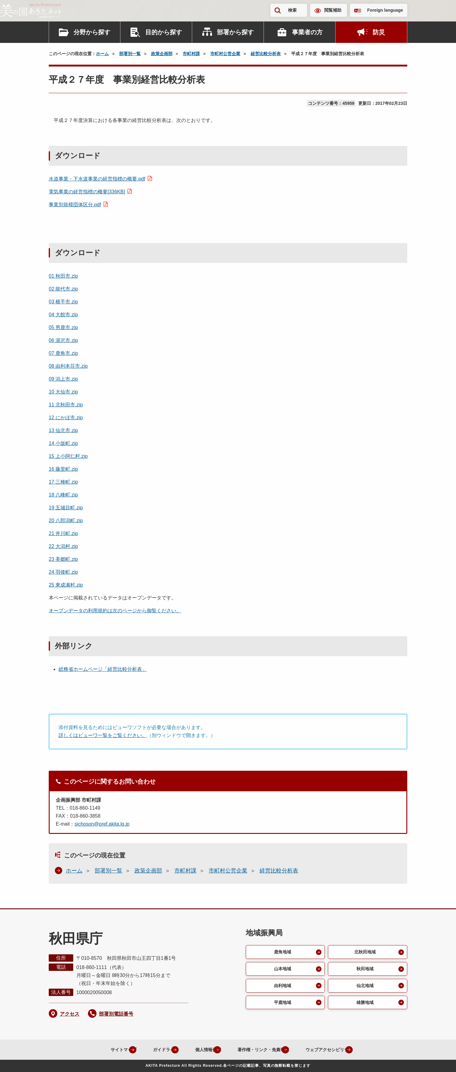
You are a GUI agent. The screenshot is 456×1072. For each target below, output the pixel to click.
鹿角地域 (281, 952)
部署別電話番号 (116, 1014)
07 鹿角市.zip (63, 353)
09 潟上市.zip (63, 379)
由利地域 (281, 987)
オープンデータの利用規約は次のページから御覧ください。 (115, 610)
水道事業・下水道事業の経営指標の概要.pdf (97, 178)
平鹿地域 (281, 1005)
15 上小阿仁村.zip (68, 456)
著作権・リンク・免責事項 (259, 1049)
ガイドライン (147, 1049)
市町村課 (191, 53)
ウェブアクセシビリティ (335, 1049)
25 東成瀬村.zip (66, 584)
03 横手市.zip (63, 301)
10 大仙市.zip (63, 391)
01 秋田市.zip (63, 276)
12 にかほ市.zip (66, 417)
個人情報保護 (196, 1049)
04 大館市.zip (63, 314)
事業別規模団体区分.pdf (75, 204)
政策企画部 (162, 53)
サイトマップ (99, 1049)
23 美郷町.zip (63, 559)
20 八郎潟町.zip (66, 520)
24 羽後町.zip (63, 572)
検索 (292, 10)
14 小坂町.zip (63, 443)
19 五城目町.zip (66, 507)
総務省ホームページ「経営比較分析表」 (103, 669)
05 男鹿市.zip (63, 327)
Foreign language (385, 10)
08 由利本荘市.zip (68, 366)
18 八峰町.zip (63, 494)
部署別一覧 (130, 53)
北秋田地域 (364, 952)
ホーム (102, 53)
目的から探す (163, 32)
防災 (379, 32)
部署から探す (235, 32)
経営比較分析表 (266, 53)
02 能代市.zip (63, 288)
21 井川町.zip (63, 533)
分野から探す (92, 32)
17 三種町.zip (63, 482)
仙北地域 (364, 987)
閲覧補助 (332, 10)
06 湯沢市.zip (63, 340)
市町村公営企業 (225, 53)
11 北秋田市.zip (66, 404)
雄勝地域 (364, 1005)
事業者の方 (307, 32)
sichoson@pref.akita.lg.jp (101, 824)
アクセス (69, 1014)
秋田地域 (364, 970)
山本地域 (281, 970)
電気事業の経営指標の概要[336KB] (87, 191)
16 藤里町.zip (63, 469)
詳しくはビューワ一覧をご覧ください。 (103, 735)
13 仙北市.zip (63, 430)
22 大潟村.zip (63, 546)
